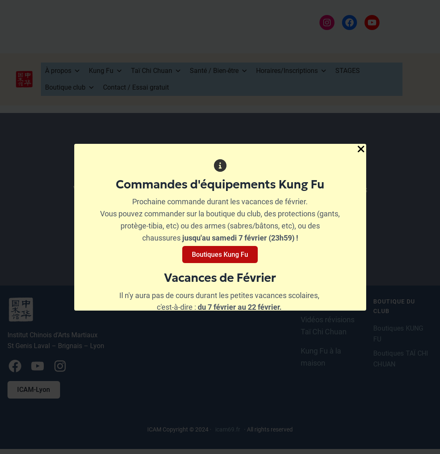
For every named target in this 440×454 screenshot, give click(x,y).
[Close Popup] (361, 150)
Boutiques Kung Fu (220, 254)
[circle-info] (220, 165)
